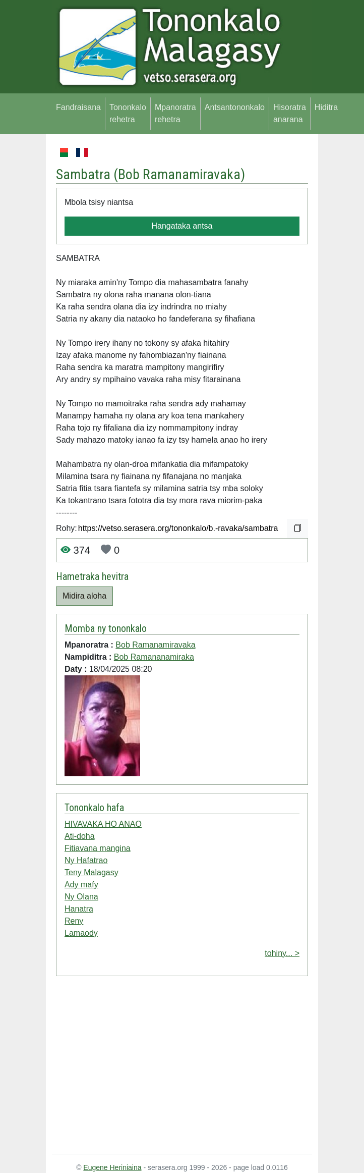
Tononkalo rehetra (127, 113)
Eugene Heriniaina (112, 1167)
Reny (74, 921)
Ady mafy (81, 884)
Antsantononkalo (235, 107)
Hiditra (326, 107)
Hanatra (79, 908)
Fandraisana (78, 107)
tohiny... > (282, 953)
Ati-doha (80, 836)
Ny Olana (81, 896)
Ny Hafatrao (86, 860)
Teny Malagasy (91, 872)
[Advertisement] (182, 1067)
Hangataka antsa (182, 226)
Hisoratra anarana (289, 113)
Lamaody (81, 933)
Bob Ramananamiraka (154, 657)
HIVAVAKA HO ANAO (103, 824)
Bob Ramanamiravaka (179, 174)
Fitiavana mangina (98, 848)
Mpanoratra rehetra (175, 113)
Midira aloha (84, 596)
